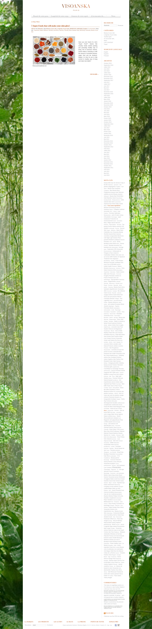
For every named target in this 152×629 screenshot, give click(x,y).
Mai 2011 (106, 173)
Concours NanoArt (115, 460)
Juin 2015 (106, 110)
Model (120, 404)
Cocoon (118, 524)
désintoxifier (107, 570)
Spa (113, 511)
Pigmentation (112, 224)
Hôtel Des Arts (115, 551)
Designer (111, 321)
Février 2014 (107, 131)
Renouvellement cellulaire (111, 418)
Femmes (110, 285)
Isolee (105, 304)
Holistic (113, 260)
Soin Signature (114, 258)
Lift (114, 566)
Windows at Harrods (116, 534)
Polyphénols (107, 192)
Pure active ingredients (114, 205)
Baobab (119, 342)
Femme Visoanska (116, 338)
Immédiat (118, 446)
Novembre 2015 (108, 105)
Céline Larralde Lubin (115, 344)
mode (112, 310)
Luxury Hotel (114, 562)
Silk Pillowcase (112, 572)
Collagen (117, 298)
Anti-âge (121, 247)
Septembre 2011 (108, 167)
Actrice (111, 342)
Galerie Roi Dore (115, 340)
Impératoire (110, 249)
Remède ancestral (114, 245)
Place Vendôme (108, 500)
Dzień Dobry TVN (114, 429)
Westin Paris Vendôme (114, 188)
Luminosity (111, 228)
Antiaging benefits (113, 363)
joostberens (107, 446)
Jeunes (117, 553)
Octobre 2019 (108, 63)
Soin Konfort (107, 336)
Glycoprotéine (115, 279)
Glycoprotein (107, 349)
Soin (120, 568)
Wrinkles (116, 410)
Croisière (122, 553)
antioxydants (107, 310)
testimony (106, 313)
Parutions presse (115, 450)
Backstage (106, 473)
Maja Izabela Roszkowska (117, 526)
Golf (122, 186)
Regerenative (112, 319)
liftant (105, 205)
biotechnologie (116, 421)
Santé (115, 294)
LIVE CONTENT (108, 42)
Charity (111, 566)
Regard (114, 554)
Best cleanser (117, 234)
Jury (120, 397)
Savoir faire (112, 481)
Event (110, 387)
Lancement (117, 201)
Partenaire (106, 543)
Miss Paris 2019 (108, 431)
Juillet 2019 (107, 67)
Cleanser (118, 435)
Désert (118, 416)
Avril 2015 (106, 114)
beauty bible (107, 183)
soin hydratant (121, 465)
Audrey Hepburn (108, 564)
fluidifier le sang (108, 374)
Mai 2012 (106, 154)
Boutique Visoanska (109, 454)
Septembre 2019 (108, 65)
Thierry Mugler (108, 577)
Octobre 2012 (108, 145)
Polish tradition (114, 543)
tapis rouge (107, 528)
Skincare (106, 319)
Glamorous (112, 283)
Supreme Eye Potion (109, 203)
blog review (115, 475)
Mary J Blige (107, 222)
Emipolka (110, 545)
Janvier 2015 (107, 120)
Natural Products (108, 346)
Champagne (107, 469)
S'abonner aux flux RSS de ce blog (114, 616)
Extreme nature (108, 537)
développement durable (110, 403)
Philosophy (112, 274)
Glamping (121, 279)
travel (114, 220)
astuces (119, 292)
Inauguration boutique (110, 399)
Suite (121, 501)
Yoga (109, 556)
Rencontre (119, 517)
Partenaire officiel (109, 519)
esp (111, 625)
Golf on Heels (117, 515)
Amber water (119, 382)
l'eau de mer (107, 494)
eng (108, 625)
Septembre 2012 (108, 147)
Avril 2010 (106, 175)
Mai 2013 (106, 139)
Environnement (108, 251)
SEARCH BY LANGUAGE (76, 28)
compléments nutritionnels (111, 404)
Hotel (115, 545)
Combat (106, 387)
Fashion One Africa (116, 570)
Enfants (106, 490)
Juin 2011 (106, 171)
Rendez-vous (119, 283)
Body (122, 490)
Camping (110, 287)
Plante (105, 285)
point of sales (115, 215)
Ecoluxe (121, 429)
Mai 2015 (106, 112)
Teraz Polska (120, 437)
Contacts (102, 625)
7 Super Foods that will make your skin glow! (50, 26)
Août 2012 (107, 148)
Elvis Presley (112, 503)
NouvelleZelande (118, 300)
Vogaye (118, 399)
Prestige (113, 528)
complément (112, 498)
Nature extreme (116, 226)
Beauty (116, 355)
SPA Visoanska (118, 249)
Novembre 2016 (108, 92)
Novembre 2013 (108, 135)
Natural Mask (107, 522)
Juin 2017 (106, 86)
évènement (111, 484)
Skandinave (119, 198)
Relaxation (116, 442)
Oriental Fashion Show (110, 427)
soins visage (107, 414)
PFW (118, 456)
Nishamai (118, 558)
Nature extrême (108, 416)
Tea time (121, 368)
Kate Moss (107, 456)
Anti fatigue (107, 551)
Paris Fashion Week (116, 336)
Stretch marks (120, 481)
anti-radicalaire (120, 473)
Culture (111, 575)
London (113, 446)
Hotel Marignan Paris (119, 406)
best (115, 518)
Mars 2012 (107, 158)
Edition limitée (113, 507)
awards (118, 264)
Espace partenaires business (70, 625)
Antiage (106, 321)
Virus (113, 376)
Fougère (106, 276)
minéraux (106, 209)
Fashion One (119, 359)
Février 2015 (107, 118)
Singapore (106, 452)
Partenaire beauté (114, 397)
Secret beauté (120, 536)
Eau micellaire (112, 357)
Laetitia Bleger (108, 488)
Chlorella (106, 429)
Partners (106, 224)
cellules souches (118, 346)
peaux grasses (115, 574)
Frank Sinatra (119, 260)
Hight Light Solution (112, 238)
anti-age (116, 317)
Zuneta (114, 482)
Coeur (107, 450)
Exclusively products (114, 207)
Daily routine (119, 203)
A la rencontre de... (98, 16)
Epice (114, 416)
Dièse (118, 294)
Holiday (121, 215)
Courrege (118, 384)
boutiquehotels (107, 200)
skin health (113, 353)
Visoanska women (113, 477)
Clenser (121, 440)
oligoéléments (113, 289)
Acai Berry (110, 515)
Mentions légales (82, 625)
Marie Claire (119, 230)
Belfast (105, 363)
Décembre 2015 (108, 103)
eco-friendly (113, 452)
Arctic (120, 285)
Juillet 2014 (107, 126)
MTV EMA (112, 372)
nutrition (119, 311)
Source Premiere (116, 370)
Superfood (106, 272)
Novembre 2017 (108, 78)
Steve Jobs (120, 319)
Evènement (116, 513)
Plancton (117, 505)
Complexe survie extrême (111, 486)
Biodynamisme (116, 200)
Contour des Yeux (109, 532)
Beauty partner (115, 458)
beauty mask (114, 192)
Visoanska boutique (109, 463)
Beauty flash (113, 196)
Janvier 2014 (107, 133)
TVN (110, 241)
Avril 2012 (106, 156)
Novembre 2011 (108, 164)
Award (111, 209)
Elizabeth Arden (108, 361)
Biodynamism (107, 215)
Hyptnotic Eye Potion (110, 384)
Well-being (117, 484)
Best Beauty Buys (115, 190)
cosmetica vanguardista (110, 236)
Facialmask (107, 330)
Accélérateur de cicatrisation (115, 549)
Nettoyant (106, 196)
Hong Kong (120, 452)
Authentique (107, 279)
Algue (110, 482)
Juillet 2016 (107, 97)
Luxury (117, 463)
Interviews (112, 272)
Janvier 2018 (107, 74)
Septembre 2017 (108, 80)
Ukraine (106, 482)
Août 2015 (107, 109)
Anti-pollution (116, 387)
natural (122, 524)
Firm (112, 501)
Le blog (33, 22)
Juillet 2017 (107, 84)
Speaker (111, 448)
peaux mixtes (112, 325)
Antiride (106, 507)
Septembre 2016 (108, 93)
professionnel (107, 465)
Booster (115, 564)
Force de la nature (118, 374)
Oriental (109, 292)
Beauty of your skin (109, 33)
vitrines (116, 393)
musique (115, 291)
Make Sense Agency (117, 414)
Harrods (119, 427)
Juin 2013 (106, 137)
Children (118, 389)
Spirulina (116, 444)
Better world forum (116, 479)
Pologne (112, 505)
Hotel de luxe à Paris (116, 408)
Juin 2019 (106, 69)
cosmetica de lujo (116, 349)
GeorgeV (121, 486)
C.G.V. (89, 625)
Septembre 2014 (108, 124)
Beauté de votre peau (40, 16)
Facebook (116, 625)
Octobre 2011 (108, 165)
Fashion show (108, 555)
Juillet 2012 (107, 150)
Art (109, 435)
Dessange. (106, 459)
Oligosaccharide (108, 440)
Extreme (106, 376)
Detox (122, 562)
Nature (105, 281)
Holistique (110, 393)
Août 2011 (107, 169)
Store (117, 243)
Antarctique (110, 513)
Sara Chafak (118, 331)
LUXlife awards (108, 422)
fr (105, 625)
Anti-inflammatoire (111, 437)
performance (107, 370)
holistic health (108, 266)
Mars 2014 (107, 129)
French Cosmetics (114, 471)
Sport (105, 188)
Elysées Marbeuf (108, 496)
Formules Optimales (114, 213)
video (119, 302)
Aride (119, 211)
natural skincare (115, 222)
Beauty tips (122, 317)
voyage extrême (108, 294)
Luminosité (116, 351)
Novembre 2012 (108, 143)
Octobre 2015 (108, 107)
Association (117, 315)
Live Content (107, 338)
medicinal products (116, 494)
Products (106, 347)
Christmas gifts (108, 367)
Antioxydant (115, 247)
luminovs (118, 268)
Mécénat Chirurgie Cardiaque (112, 262)
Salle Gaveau (117, 361)
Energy (110, 520)
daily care (106, 274)
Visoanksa (106, 442)
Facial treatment (112, 323)
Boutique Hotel (108, 541)
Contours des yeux (112, 401)
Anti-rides (112, 412)
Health (110, 517)
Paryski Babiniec (113, 433)
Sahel (117, 372)
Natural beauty (108, 380)
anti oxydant (111, 304)
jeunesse (114, 439)
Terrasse (119, 224)
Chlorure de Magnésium (115, 329)
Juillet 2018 (107, 73)
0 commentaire (91, 28)
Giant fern (112, 547)
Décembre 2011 (108, 162)
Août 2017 (107, 82)
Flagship (117, 306)
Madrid (119, 556)
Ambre (111, 315)
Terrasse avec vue (113, 277)
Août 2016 (107, 95)
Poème (122, 243)
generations (117, 539)
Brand (105, 556)
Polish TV (106, 575)
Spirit (120, 543)
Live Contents (108, 467)
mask (118, 439)
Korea (108, 327)
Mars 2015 (107, 116)
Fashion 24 (116, 257)
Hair (110, 376)
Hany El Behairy (117, 520)
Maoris (121, 573)
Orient (111, 300)
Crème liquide (110, 355)
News (114, 16)
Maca (105, 410)
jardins (105, 287)
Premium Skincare (118, 378)
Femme (117, 228)
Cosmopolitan (118, 454)
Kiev (110, 490)
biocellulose (107, 260)
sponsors (116, 184)
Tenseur (114, 465)
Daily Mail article (120, 334)
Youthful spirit (107, 37)
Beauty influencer (113, 302)
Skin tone (115, 441)
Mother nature (108, 475)
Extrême (119, 323)
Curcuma (109, 291)
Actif (114, 342)
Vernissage (114, 217)
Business (116, 501)
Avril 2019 (106, 71)
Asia (114, 517)
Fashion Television (117, 365)
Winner (112, 330)
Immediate (106, 408)
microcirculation (117, 499)
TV (117, 469)
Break (109, 524)
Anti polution (107, 217)
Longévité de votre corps (60, 16)
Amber (105, 325)
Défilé (111, 442)
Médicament (107, 501)
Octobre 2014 (108, 122)
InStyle (105, 302)
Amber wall (107, 340)
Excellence (115, 380)
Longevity (106, 190)
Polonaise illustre (108, 308)
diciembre (118, 498)
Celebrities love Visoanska (111, 232)
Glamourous (112, 268)
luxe (122, 505)
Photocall (114, 266)
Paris (123, 311)
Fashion (106, 213)
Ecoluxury (113, 556)
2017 (111, 211)
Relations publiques (114, 239)
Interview (106, 448)
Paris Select (117, 575)
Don (119, 562)
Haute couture (120, 272)
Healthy (113, 435)
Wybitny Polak (108, 332)
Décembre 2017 (108, 76)
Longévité (106, 526)
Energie (119, 554)
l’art (115, 536)
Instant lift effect (108, 406)
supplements (116, 366)
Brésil (113, 524)
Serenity (106, 283)
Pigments (113, 469)
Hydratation (117, 308)
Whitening (112, 334)
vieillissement (120, 402)
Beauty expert (113, 560)
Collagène (116, 209)
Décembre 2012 (108, 141)
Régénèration (112, 281)
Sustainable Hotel (109, 444)
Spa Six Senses (115, 183)
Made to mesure (118, 321)
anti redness (111, 423)
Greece (106, 503)
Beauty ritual (117, 287)
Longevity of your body (110, 35)
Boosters (106, 317)
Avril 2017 (106, 90)
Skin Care (115, 332)
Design (105, 423)
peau (105, 249)
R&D (108, 412)
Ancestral (117, 425)
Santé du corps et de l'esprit (116, 530)
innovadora (107, 311)
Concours (118, 274)
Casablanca (107, 457)
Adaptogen (111, 306)
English (106, 52)
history (115, 211)
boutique (106, 560)
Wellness (113, 230)
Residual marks (117, 541)
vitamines (110, 184)
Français (106, 55)
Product (106, 245)
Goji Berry (112, 389)
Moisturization (118, 492)
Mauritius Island (111, 198)
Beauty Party (119, 420)
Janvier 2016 (107, 101)
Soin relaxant (107, 439)
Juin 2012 (106, 152)
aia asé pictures (112, 296)
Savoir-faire (113, 313)
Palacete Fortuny (108, 536)
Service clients (95, 625)
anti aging (112, 420)
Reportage (117, 310)
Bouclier (114, 292)
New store (111, 202)
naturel (114, 241)
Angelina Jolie (112, 359)
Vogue (108, 230)
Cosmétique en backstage (111, 368)
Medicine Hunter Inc (109, 391)
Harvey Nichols (108, 461)
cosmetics (118, 412)
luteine (111, 317)
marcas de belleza (109, 492)
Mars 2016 (107, 99)
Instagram (118, 625)
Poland (120, 385)
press (113, 425)
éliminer (106, 207)
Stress (105, 572)
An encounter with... (109, 38)
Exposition (113, 311)
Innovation (119, 220)
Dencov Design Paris (110, 558)
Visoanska (116, 467)
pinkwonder (110, 410)
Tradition (118, 186)
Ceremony (113, 473)
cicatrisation (113, 456)
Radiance (116, 532)
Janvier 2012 (107, 160)
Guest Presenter (116, 490)
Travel (105, 44)
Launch (121, 372)
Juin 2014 (106, 128)
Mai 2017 (106, 88)
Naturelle (115, 285)
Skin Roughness (114, 348)
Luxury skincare (117, 461)
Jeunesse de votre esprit (80, 16)
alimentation (119, 270)
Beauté (112, 298)
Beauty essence (117, 194)
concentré (114, 327)
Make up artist (116, 488)
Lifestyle (118, 281)
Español (106, 54)
